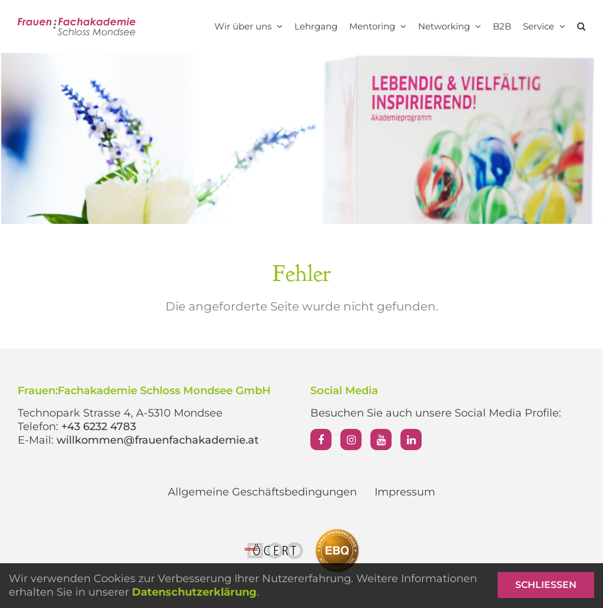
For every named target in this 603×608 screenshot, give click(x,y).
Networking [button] (449, 26)
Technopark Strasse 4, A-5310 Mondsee (120, 413)
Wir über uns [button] (248, 26)
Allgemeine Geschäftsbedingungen (262, 491)
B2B (502, 26)
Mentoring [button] (377, 26)
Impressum (405, 491)
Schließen (546, 584)
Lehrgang (315, 26)
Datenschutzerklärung (194, 592)
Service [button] (544, 26)
